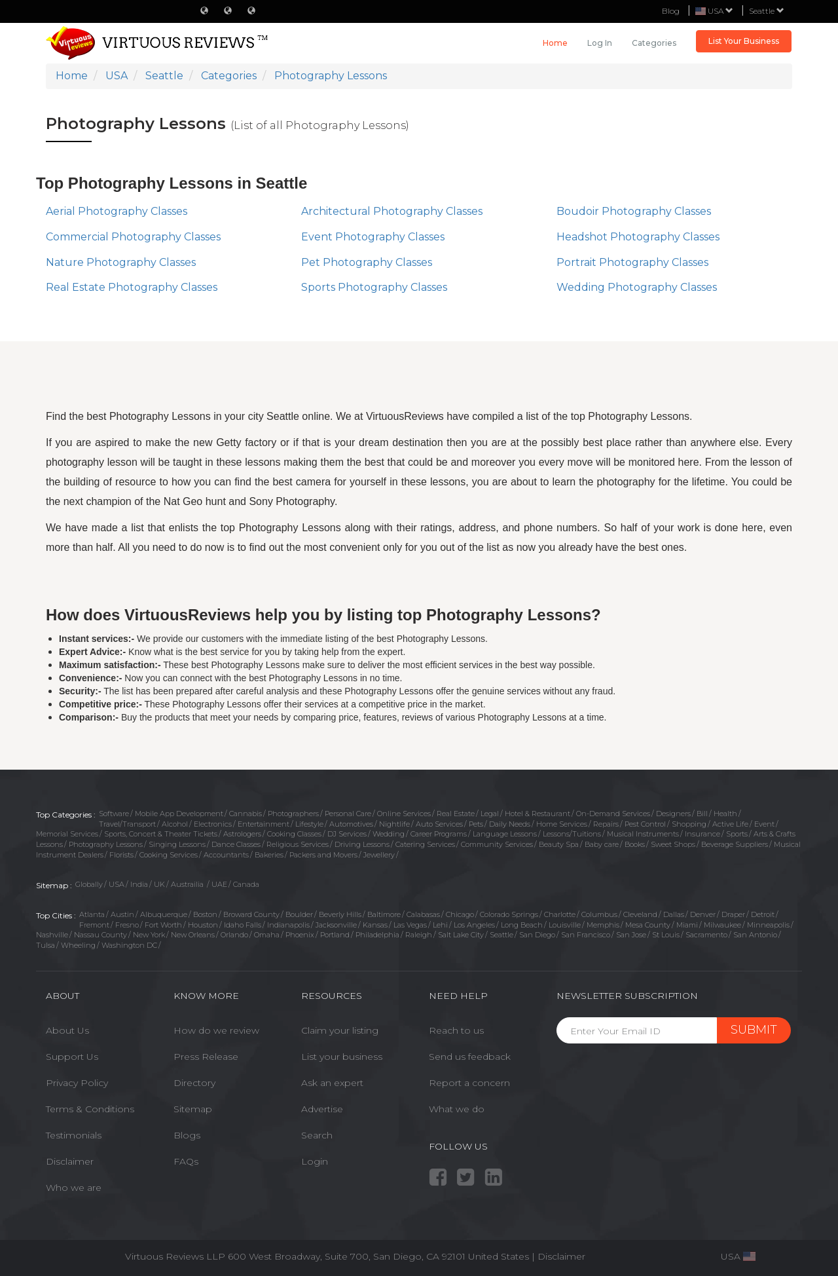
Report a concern (469, 1083)
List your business (341, 1056)
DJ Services (347, 833)
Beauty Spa (559, 844)
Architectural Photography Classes (392, 211)
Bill (702, 813)
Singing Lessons (177, 844)
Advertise (322, 1109)
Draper (733, 914)
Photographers (293, 813)
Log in (599, 43)
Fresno (127, 924)
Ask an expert (332, 1083)
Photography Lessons (106, 844)
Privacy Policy (77, 1083)
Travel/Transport (127, 824)
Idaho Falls (242, 924)
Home (555, 43)
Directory (194, 1083)
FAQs (185, 1161)
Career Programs (438, 833)
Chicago (460, 914)
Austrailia (188, 884)
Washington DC (129, 945)
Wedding (389, 833)
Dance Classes (236, 844)
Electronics (213, 824)
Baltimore (384, 914)
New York (149, 934)
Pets (476, 824)
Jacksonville (336, 924)
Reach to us (456, 1030)
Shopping (689, 824)
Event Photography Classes (373, 237)
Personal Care (348, 813)
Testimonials (73, 1135)
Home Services (561, 824)
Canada (246, 884)
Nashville (52, 934)
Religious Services (297, 844)
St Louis (666, 934)
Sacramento (706, 934)
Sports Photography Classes (374, 287)
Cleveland (640, 914)
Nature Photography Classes (121, 262)
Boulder (299, 914)
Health (725, 813)
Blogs (186, 1135)
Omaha (267, 934)
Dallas (673, 914)
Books (635, 844)
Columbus (599, 914)
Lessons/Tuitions (572, 833)
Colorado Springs (509, 914)
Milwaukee (722, 924)
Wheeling (78, 945)
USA (116, 884)
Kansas (375, 924)
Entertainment (263, 824)
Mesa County (647, 924)
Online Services (404, 813)
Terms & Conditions (90, 1109)
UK (159, 884)
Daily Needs (509, 824)
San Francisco (585, 934)
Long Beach (522, 924)
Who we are (73, 1187)
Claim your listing (339, 1030)
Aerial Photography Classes (116, 211)
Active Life (730, 824)
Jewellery (379, 854)
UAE (219, 884)
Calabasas (423, 914)
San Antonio (755, 934)
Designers (673, 813)
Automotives (351, 824)
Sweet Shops (673, 844)
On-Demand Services (613, 813)
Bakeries (269, 854)
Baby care (602, 844)
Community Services (497, 844)
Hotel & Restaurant (537, 813)
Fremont (94, 924)
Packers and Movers (323, 854)
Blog (671, 11)
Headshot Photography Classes (638, 237)
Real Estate (456, 813)
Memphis (603, 924)
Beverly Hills (340, 914)
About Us (67, 1030)
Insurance (702, 833)
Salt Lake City (461, 934)
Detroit (762, 914)
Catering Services (425, 844)
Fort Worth (163, 924)
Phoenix (299, 934)
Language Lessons (505, 833)
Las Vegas (410, 924)
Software (114, 813)
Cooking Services (168, 854)
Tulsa (45, 945)
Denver (703, 914)
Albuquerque (163, 914)
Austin (122, 914)
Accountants (226, 854)
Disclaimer (70, 1161)
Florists (121, 854)
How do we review (216, 1030)
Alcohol (175, 824)
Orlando (234, 934)
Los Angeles (474, 924)
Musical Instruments (643, 833)
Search (317, 1135)
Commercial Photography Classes (133, 237)
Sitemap (192, 1109)
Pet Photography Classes (366, 262)
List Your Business (743, 41)
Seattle (766, 11)
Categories (654, 43)
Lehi (440, 924)
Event (764, 824)
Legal (490, 813)
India (139, 884)
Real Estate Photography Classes (131, 287)
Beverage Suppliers (734, 844)
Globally (89, 884)
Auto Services (439, 824)
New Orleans (193, 934)
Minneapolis (768, 924)
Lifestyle (309, 824)
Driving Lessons (362, 844)
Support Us (72, 1056)
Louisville (565, 924)
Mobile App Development (179, 813)
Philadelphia (377, 934)
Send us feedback (470, 1056)
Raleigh (418, 934)
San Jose (631, 934)
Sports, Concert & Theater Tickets (160, 833)
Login (314, 1161)
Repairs (606, 824)
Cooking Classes (294, 833)
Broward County (251, 914)
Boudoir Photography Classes (633, 211)
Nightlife (394, 824)
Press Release (205, 1056)
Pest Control (645, 824)
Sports (737, 833)
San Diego (537, 934)
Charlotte (559, 914)
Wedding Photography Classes (636, 287)
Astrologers (242, 833)
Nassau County (100, 934)
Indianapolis (288, 924)
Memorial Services (67, 833)
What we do (456, 1109)
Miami (687, 924)
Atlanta (92, 914)
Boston (205, 914)
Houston (203, 924)
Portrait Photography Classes (632, 262)
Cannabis (245, 813)
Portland (335, 934)
